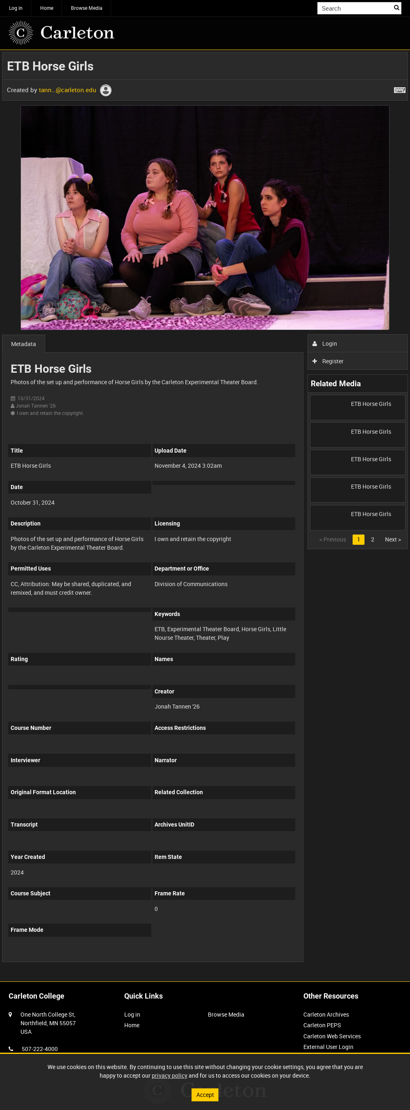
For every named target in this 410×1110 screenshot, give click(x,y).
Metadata (23, 344)
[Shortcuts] (399, 88)
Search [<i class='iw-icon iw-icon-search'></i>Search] (396, 7)
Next (393, 539)
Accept (205, 1095)
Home (46, 8)
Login (324, 343)
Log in (16, 8)
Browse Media (86, 8)
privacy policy (169, 1075)
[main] (205, 511)
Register (328, 361)
